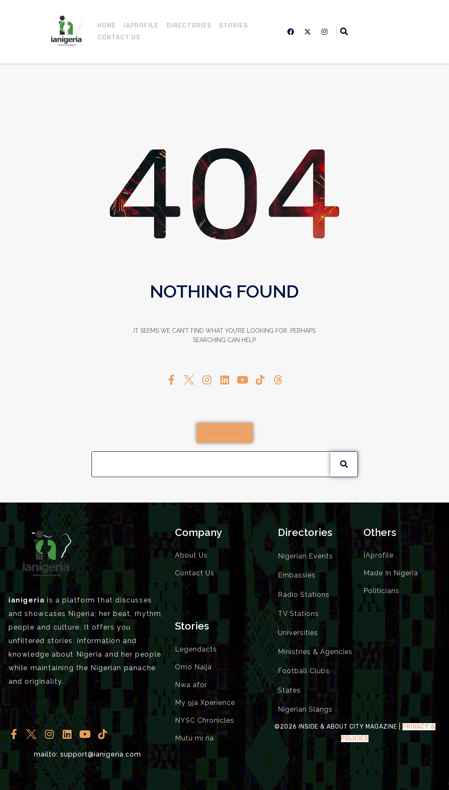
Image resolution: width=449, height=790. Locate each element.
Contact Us (118, 37)
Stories (233, 25)
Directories (188, 25)
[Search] (344, 464)
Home (106, 25)
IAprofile (141, 25)
